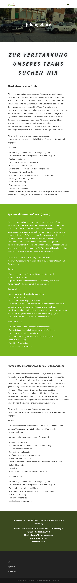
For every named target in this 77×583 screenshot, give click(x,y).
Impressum (11, 567)
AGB (9, 562)
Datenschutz (12, 571)
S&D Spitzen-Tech (45, 580)
